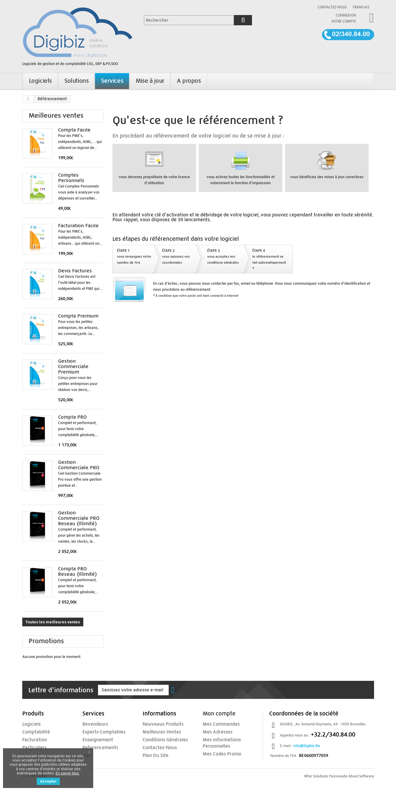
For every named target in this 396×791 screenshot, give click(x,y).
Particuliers (31, 747)
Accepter (48, 781)
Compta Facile (74, 130)
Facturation (31, 739)
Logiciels (29, 724)
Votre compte (343, 21)
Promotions (46, 641)
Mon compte (219, 714)
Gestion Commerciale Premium (73, 366)
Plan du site (152, 754)
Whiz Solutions (316, 776)
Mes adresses (214, 732)
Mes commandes (217, 724)
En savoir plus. (68, 773)
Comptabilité (32, 732)
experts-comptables (99, 732)
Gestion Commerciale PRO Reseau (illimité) (79, 518)
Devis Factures (75, 270)
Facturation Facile (78, 225)
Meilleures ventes (56, 115)
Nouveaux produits (158, 724)
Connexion (346, 15)
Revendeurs (92, 724)
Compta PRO (72, 417)
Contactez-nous (332, 7)
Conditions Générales (160, 739)
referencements (96, 747)
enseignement (94, 739)
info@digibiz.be (306, 746)
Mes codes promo (218, 753)
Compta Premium (78, 316)
